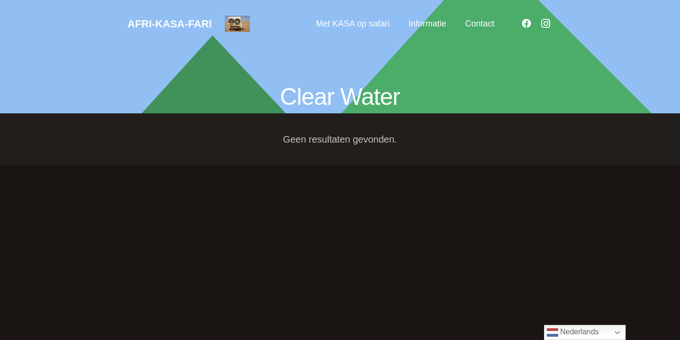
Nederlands (573, 332)
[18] (237, 24)
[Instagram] (545, 23)
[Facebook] (526, 23)
